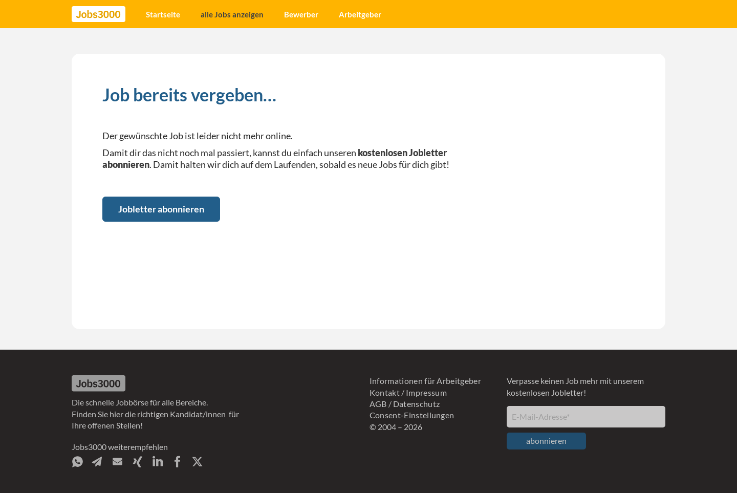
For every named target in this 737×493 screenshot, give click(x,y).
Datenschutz (416, 404)
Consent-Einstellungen (412, 415)
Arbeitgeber (360, 14)
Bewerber (301, 14)
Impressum (426, 392)
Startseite (163, 14)
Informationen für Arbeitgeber (425, 380)
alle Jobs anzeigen (232, 14)
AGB (378, 404)
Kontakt (385, 392)
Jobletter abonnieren (161, 209)
